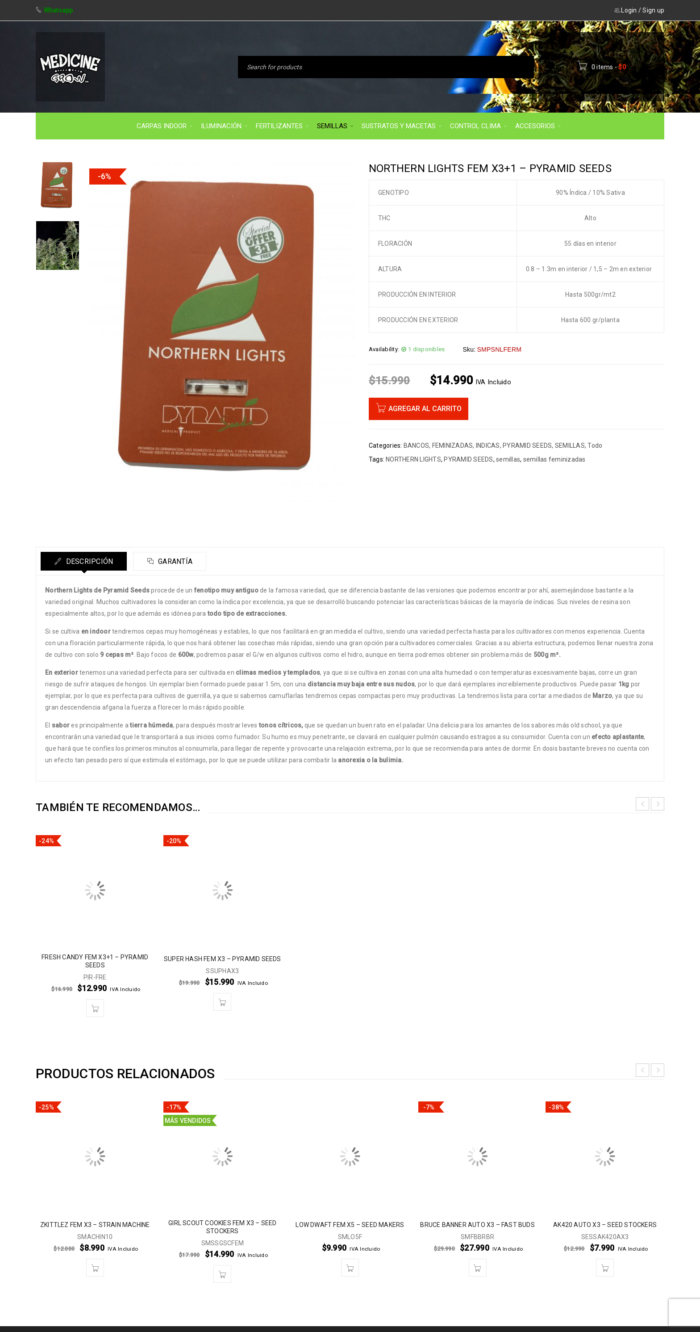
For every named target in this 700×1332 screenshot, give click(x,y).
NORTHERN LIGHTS (413, 459)
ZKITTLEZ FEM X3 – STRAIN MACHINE (95, 1224)
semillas (508, 459)
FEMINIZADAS (452, 445)
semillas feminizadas (554, 459)
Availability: (384, 349)
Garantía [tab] (174, 561)
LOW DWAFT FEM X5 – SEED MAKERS (350, 1224)
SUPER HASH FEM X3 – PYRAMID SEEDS (222, 958)
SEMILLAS (570, 445)
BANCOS (416, 445)
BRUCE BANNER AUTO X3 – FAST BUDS (477, 1224)
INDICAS (488, 445)
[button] (95, 1008)
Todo (595, 445)
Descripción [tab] (88, 561)
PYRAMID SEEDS (527, 445)
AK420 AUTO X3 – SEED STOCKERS (605, 1224)
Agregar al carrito (425, 408)
